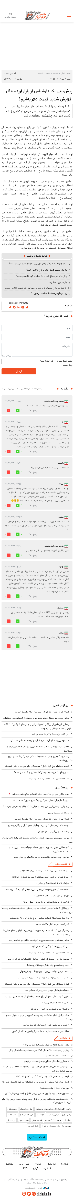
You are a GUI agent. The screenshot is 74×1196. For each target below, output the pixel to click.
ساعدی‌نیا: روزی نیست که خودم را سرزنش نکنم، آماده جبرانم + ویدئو (38, 959)
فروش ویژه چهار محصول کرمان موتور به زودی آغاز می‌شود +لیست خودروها (35, 1082)
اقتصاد (55, 73)
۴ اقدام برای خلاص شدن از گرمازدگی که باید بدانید (46, 1025)
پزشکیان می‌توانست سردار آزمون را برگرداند (50, 1009)
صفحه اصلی (65, 73)
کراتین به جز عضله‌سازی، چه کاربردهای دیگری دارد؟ (46, 902)
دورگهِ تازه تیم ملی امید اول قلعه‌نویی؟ (51, 896)
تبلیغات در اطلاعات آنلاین (57, 1055)
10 (21, 534)
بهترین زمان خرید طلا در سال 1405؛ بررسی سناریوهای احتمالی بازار (39, 1050)
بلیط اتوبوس (33, 1126)
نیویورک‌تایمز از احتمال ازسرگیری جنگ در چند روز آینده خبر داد (41, 800)
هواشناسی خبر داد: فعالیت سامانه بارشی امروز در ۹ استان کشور (41, 1031)
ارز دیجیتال (11, 1120)
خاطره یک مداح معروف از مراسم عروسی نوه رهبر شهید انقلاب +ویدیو (36, 288)
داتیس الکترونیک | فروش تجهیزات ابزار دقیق (53, 1109)
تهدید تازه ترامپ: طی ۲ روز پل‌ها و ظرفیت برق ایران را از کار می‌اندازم (38, 825)
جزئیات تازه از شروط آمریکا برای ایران (52, 883)
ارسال (19, 371)
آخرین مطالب (61, 864)
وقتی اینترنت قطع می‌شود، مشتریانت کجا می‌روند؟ (46, 1045)
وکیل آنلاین (66, 1114)
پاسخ (35, 410)
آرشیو (35, 1168)
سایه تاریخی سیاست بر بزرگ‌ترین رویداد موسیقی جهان (44, 971)
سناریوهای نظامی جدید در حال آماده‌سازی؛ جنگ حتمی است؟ (41, 772)
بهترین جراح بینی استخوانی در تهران (56, 1126)
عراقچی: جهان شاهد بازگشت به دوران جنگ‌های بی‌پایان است (41, 857)
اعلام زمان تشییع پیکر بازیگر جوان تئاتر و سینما (48, 965)
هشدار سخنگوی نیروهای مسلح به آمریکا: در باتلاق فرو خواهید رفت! (39, 940)
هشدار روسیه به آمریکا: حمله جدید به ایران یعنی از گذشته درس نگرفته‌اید (36, 718)
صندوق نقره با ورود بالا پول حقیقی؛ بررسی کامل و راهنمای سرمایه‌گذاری (37, 1093)
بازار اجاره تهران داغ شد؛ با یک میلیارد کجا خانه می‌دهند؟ (41, 276)
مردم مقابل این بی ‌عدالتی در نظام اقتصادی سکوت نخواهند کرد (40, 794)
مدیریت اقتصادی (43, 73)
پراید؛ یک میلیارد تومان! (58, 813)
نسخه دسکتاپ (37, 1137)
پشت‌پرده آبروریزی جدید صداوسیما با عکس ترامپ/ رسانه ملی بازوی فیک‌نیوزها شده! (40, 758)
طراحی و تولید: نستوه (37, 1188)
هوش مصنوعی (53, 1114)
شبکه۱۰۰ (65, 1164)
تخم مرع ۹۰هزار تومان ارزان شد (55, 1003)
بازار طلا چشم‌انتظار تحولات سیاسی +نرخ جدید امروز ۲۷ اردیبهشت (39, 918)
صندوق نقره (12, 1109)
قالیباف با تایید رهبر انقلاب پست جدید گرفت (48, 778)
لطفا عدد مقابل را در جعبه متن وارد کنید (56, 363)
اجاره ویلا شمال (26, 1109)
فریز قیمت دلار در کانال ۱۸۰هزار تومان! (52, 924)
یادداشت (9, 1164)
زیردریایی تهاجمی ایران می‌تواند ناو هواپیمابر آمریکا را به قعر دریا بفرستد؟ (36, 806)
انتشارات (47, 1168)
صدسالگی (51, 1164)
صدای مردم (24, 1164)
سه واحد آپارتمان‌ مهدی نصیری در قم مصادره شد (47, 990)
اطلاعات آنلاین (37, 15)
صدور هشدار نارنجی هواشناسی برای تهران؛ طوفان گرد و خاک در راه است (37, 889)
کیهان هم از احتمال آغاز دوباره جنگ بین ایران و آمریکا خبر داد (42, 712)
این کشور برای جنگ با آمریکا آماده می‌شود (50, 734)
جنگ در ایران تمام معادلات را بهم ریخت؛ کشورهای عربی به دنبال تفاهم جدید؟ (39, 1017)
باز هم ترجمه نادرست (57, 282)
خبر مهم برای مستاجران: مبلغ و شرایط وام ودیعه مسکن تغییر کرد (39, 740)
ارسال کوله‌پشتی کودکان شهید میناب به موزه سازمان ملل (43, 978)
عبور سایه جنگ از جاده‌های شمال (54, 1088)
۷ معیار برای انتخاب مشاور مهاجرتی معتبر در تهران (46, 1061)
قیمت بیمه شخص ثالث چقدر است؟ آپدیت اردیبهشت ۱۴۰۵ (42, 1076)
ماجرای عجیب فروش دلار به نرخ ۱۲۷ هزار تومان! (46, 270)
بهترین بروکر (24, 1120)
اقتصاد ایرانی (37, 1120)
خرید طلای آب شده (53, 1120)
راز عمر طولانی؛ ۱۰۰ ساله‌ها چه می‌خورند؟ (49, 293)
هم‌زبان (38, 1164)
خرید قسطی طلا (27, 1114)
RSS (25, 1168)
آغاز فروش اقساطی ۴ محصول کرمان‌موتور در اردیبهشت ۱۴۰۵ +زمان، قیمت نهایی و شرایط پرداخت (37, 1069)
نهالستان (67, 1120)
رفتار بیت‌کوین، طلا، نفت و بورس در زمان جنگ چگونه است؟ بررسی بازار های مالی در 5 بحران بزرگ (37, 1100)
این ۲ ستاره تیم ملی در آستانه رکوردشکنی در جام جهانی (44, 870)
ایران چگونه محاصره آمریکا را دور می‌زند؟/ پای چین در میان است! (38, 264)
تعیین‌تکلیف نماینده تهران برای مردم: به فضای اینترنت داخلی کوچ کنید (36, 996)
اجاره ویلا (40, 1114)
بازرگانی (63, 1038)
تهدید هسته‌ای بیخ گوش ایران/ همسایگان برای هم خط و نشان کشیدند (37, 766)
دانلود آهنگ (12, 1114)
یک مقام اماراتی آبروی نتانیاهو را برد (53, 831)
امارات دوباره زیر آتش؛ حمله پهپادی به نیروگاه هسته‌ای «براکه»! (40, 877)
